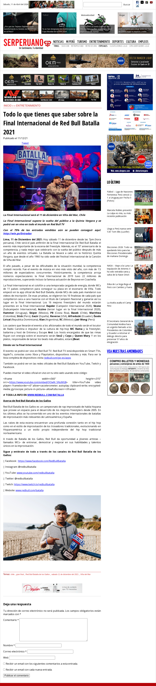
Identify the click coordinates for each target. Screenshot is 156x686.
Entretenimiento (99, 42)
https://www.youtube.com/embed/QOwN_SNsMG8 (37, 382)
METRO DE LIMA (91, 46)
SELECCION (65, 46)
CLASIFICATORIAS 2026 (118, 46)
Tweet (25, 143)
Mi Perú (70, 42)
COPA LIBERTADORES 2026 (139, 46)
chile (13, 574)
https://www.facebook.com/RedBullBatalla (42, 461)
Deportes (118, 42)
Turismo (82, 42)
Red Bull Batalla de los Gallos (37, 574)
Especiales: (103, 46)
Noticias (58, 42)
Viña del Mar (85, 574)
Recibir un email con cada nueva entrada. (29, 669)
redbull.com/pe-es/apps (57, 357)
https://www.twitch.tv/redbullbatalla (34, 484)
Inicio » (9, 105)
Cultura (131, 42)
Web (5, 657)
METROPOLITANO (77, 46)
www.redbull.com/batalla (30, 490)
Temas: (56, 46)
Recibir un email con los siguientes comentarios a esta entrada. (42, 663)
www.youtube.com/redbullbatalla (35, 472)
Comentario (11, 620)
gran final (20, 574)
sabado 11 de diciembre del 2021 (64, 574)
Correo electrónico (15, 651)
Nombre (9, 645)
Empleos (143, 42)
